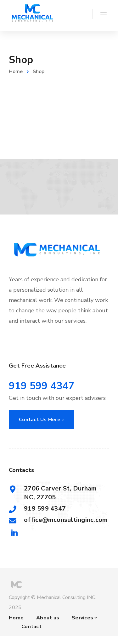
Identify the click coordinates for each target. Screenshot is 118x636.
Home (16, 71)
